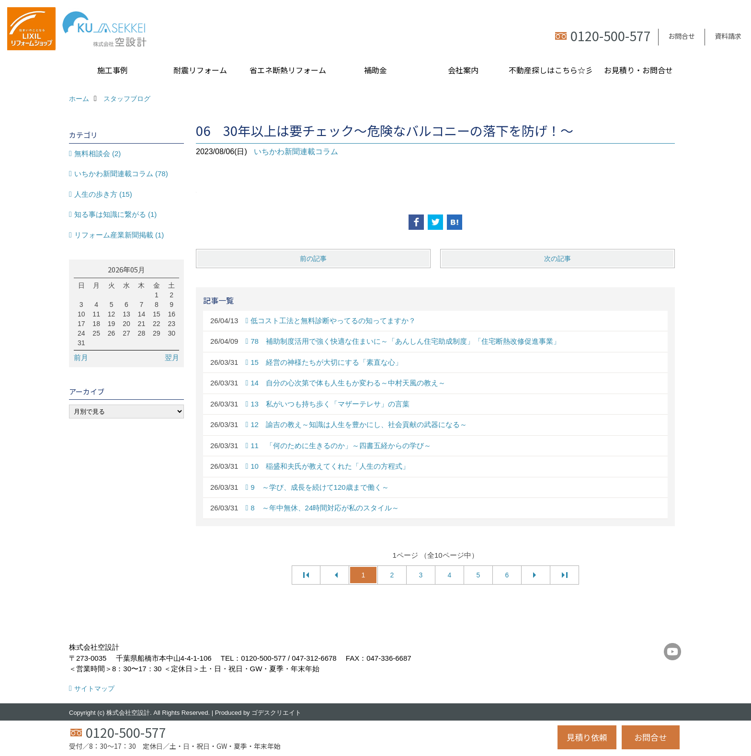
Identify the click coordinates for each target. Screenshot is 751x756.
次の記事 (557, 258)
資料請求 (728, 36)
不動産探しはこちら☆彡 (551, 70)
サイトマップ (94, 688)
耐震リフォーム (200, 70)
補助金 (375, 70)
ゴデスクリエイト (276, 712)
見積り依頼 (587, 737)
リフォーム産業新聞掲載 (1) (119, 235)
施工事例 (112, 70)
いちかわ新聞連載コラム (296, 151)
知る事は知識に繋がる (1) (115, 214)
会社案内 (463, 70)
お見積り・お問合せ (638, 70)
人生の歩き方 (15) (103, 194)
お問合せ (681, 36)
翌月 (172, 357)
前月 (81, 357)
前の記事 (313, 258)
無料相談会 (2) (97, 153)
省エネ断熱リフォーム (288, 70)
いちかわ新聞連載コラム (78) (121, 173)
